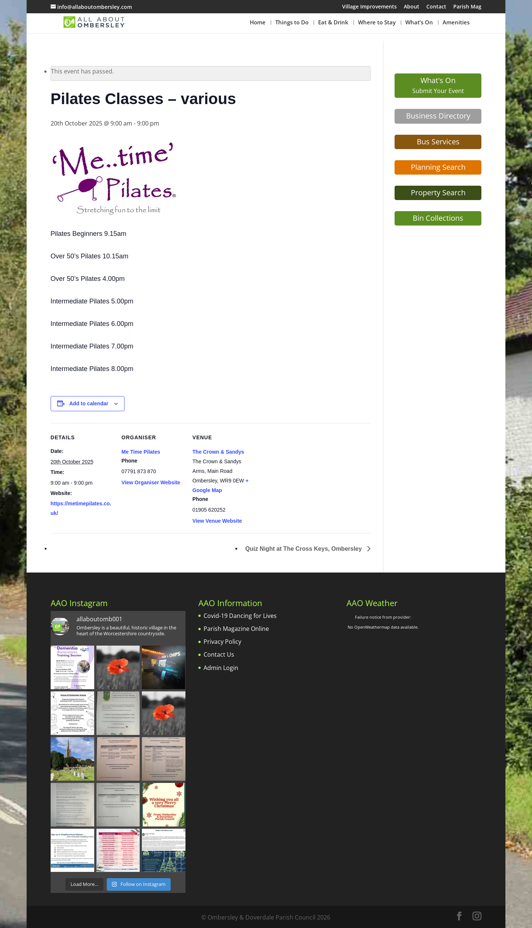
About (411, 7)
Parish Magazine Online (236, 629)
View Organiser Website (151, 482)
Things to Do (291, 23)
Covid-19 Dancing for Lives (240, 616)
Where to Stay (377, 23)
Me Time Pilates (141, 452)
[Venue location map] (302, 474)
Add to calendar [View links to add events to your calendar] (88, 403)
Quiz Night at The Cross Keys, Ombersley (304, 549)
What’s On (419, 23)
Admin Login (221, 668)
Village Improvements (369, 7)
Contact (436, 7)
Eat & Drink (333, 23)
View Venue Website (217, 521)
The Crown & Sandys (218, 452)
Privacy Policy (222, 641)
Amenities (456, 23)
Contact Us (219, 654)
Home (258, 23)
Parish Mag (467, 7)
